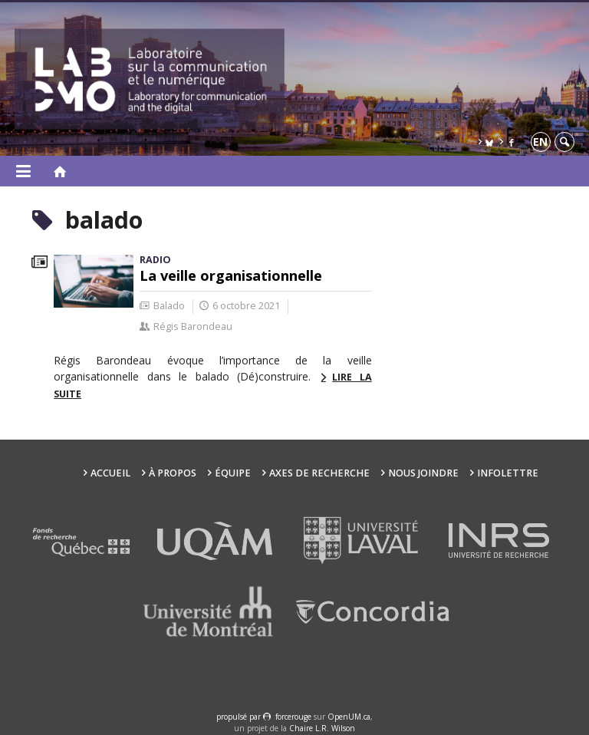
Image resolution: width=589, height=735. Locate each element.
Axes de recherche (319, 473)
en (540, 141)
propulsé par (239, 716)
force (293, 716)
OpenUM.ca (348, 716)
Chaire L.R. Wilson (322, 728)
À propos (172, 473)
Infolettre (507, 473)
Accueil (110, 473)
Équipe (233, 473)
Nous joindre (423, 473)
